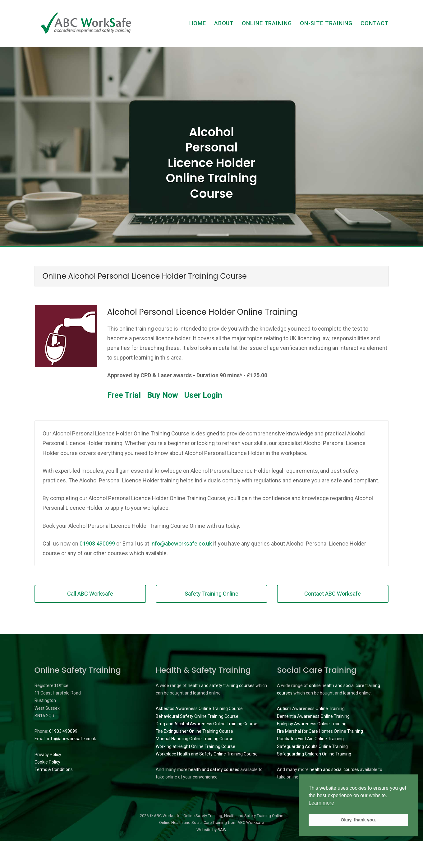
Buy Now (162, 395)
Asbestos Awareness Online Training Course (199, 708)
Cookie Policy (47, 762)
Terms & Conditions (53, 769)
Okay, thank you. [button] (358, 819)
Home (197, 23)
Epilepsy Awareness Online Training (312, 723)
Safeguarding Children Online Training (314, 753)
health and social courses (334, 769)
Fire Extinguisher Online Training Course (194, 731)
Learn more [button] (321, 803)
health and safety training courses (221, 685)
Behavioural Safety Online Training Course (197, 716)
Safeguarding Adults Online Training (312, 746)
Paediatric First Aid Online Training (310, 738)
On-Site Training (326, 23)
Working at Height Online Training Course (195, 746)
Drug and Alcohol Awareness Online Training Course (206, 723)
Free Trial (124, 395)
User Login (203, 395)
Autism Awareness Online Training (311, 708)
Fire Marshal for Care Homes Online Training (320, 731)
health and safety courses (213, 769)
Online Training (267, 23)
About (224, 23)
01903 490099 (97, 543)
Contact (375, 23)
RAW (222, 829)
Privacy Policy (47, 754)
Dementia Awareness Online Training (313, 716)
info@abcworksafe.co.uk (181, 543)
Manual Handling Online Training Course (194, 738)
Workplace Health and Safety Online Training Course (207, 753)
